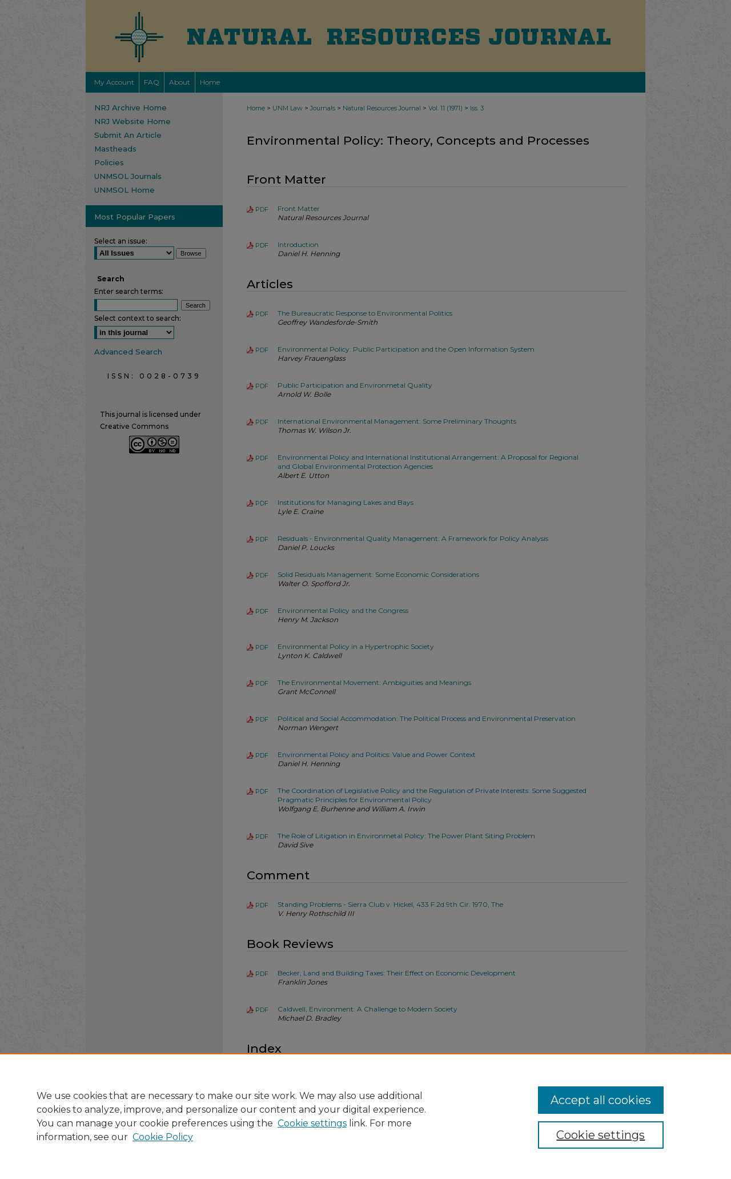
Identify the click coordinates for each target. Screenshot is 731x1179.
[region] (365, 1116)
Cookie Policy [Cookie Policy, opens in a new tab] (162, 1137)
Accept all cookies (601, 1100)
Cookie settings (312, 1123)
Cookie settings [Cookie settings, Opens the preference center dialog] (600, 1135)
